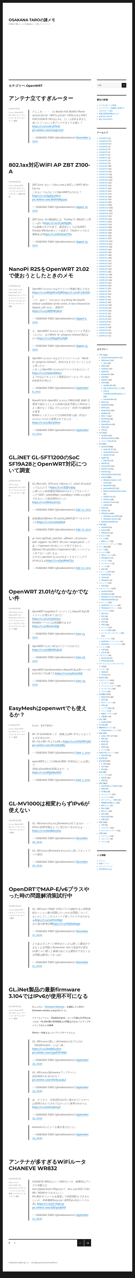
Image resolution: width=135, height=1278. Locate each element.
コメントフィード (106, 866)
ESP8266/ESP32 (108, 438)
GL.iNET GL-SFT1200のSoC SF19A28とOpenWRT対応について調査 (48, 464)
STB (100, 524)
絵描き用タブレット (106, 753)
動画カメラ (105, 541)
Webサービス (106, 555)
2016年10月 (103, 322)
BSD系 (104, 463)
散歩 (103, 808)
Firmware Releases (54, 1006)
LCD (103, 766)
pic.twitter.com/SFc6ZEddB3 (48, 745)
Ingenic (104, 380)
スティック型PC (105, 572)
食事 (103, 819)
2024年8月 (103, 146)
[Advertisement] (68, 60)
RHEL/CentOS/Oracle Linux (114, 491)
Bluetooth (105, 697)
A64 (105, 363)
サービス (102, 552)
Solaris (104, 511)
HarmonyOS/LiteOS (109, 474)
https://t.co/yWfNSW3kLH (47, 311)
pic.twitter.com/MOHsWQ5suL (49, 199)
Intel (103, 383)
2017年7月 (103, 313)
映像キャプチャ (107, 714)
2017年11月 (103, 305)
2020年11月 (103, 210)
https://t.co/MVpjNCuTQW (47, 292)
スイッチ (104, 627)
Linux (11, 112)
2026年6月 (103, 138)
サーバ (101, 549)
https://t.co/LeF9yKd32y (46, 618)
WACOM (104, 755)
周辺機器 (102, 694)
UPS (103, 705)
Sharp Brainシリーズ (109, 730)
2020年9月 (103, 216)
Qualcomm (14, 1188)
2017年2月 (103, 319)
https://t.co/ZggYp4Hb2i (46, 195)
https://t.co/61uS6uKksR (51, 522)
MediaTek (105, 405)
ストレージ (103, 583)
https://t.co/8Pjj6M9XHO (46, 772)
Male (103, 672)
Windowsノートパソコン (111, 644)
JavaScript (105, 658)
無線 (100, 733)
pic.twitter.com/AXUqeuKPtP (49, 1207)
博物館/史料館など (108, 803)
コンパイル (105, 797)
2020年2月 (103, 235)
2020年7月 (103, 222)
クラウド (104, 561)
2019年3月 (103, 266)
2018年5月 (103, 294)
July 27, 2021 (83, 509)
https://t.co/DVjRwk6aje (66, 923)
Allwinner (105, 360)
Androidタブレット (109, 605)
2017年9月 (103, 311)
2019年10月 (103, 247)
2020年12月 (104, 208)
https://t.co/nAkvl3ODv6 (46, 422)
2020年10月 (104, 213)
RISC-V (104, 416)
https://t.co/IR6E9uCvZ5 (46, 502)
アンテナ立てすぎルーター (41, 98)
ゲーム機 (102, 547)
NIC (102, 616)
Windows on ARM (110, 516)
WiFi (14, 115)
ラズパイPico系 (107, 441)
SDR (103, 744)
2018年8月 (103, 286)
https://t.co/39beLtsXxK (69, 673)
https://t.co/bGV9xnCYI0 (57, 234)
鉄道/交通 (105, 817)
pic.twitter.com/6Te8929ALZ (49, 1079)
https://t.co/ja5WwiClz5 (60, 560)
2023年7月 (103, 155)
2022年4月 (103, 163)
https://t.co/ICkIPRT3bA (77, 741)
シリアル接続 (106, 708)
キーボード (105, 683)
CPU (10, 290)
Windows (105, 513)
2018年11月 (103, 277)
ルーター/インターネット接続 (17, 303)
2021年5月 (103, 194)
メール (103, 566)
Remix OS (107, 455)
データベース (106, 563)
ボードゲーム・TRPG (109, 800)
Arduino (104, 435)
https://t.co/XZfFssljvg (62, 487)
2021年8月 (103, 185)
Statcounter (6, 1276)
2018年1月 (103, 302)
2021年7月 (103, 188)
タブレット (103, 602)
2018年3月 (103, 299)
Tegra (103, 427)
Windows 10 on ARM (110, 597)
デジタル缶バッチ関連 (107, 105)
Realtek (104, 413)
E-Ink (103, 764)
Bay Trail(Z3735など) (112, 388)
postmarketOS (109, 488)
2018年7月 (103, 288)
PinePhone (105, 594)
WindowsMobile (108, 522)
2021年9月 (103, 183)
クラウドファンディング (108, 544)
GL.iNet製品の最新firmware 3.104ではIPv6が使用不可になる (48, 992)
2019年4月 (103, 263)
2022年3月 (103, 166)
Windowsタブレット (109, 608)
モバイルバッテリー (109, 830)
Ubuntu (106, 499)
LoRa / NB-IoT (107, 736)
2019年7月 (103, 255)
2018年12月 (103, 274)
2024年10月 (104, 144)
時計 (100, 719)
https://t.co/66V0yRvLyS (46, 1107)
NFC (103, 739)
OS (10, 115)
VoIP (103, 619)
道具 (100, 772)
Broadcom (105, 374)
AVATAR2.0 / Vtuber (109, 786)
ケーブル (104, 775)
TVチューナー (106, 702)
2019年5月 (103, 261)
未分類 (101, 725)
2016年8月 (103, 325)
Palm (103, 508)
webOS (106, 505)
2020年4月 (103, 230)
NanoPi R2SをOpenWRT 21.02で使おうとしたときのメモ (49, 272)
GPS (103, 700)
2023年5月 (103, 158)
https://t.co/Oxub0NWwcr (47, 373)
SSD (103, 586)
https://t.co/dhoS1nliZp (45, 626)
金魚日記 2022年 (105, 116)
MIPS (103, 408)
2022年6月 (103, 160)
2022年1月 (103, 171)
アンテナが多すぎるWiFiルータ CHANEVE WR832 (47, 1165)
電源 (100, 822)
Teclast (104, 675)
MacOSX (106, 460)
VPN (19, 618)
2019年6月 (103, 258)
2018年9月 (103, 283)
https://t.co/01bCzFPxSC (46, 126)
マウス (103, 691)
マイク (103, 842)
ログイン (102, 861)
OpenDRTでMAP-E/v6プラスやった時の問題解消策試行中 (49, 892)
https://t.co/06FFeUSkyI (48, 920)
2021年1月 (103, 205)
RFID (103, 741)
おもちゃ (102, 536)
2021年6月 (103, 191)
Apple (103, 371)
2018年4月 (103, 297)
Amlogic (104, 369)
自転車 (101, 758)
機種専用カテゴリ (106, 728)
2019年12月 (103, 241)
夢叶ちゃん (105, 805)
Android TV (108, 449)
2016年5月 (103, 333)
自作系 (103, 652)
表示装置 (102, 761)
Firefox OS (105, 469)
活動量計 (104, 716)
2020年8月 (103, 219)
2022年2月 (103, 169)
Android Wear (109, 452)
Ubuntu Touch (109, 502)
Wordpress (105, 558)
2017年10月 (103, 308)
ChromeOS (105, 466)
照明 (103, 780)
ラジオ (103, 750)
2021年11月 (103, 177)
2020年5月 (103, 227)
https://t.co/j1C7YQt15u (50, 1203)
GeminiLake (108, 399)
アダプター (105, 828)
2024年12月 (104, 141)
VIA (102, 430)
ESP (102, 377)
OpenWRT (18, 112)
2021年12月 (103, 174)
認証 (103, 569)
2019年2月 (103, 269)
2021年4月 (103, 197)
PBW (103, 789)
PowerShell (106, 661)
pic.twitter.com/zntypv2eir (48, 130)
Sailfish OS (107, 497)
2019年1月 (103, 272)
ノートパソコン (105, 638)
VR (102, 769)
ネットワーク (14, 490)
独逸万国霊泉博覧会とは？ (109, 113)
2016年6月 (103, 330)
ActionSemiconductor (110, 357)
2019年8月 (103, 252)
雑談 (100, 783)
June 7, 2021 (83, 752)
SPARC (104, 421)
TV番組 (104, 791)
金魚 (103, 814)
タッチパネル (106, 689)
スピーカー (105, 839)
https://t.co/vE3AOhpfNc (57, 223)
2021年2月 (103, 202)
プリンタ (104, 711)
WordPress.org (105, 869)
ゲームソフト (106, 794)
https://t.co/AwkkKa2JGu (46, 830)
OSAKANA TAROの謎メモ (32, 20)
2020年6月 (103, 224)
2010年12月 (103, 336)
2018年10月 (103, 280)
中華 (103, 650)
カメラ (101, 538)
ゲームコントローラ (109, 686)
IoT (100, 433)
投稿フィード (104, 863)
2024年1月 (103, 152)
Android (104, 447)
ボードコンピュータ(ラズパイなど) (17, 623)
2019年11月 (103, 244)
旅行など (104, 811)
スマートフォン (105, 588)
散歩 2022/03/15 (105, 119)
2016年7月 (103, 327)
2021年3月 (103, 199)
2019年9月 (103, 249)
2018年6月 (103, 291)
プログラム (103, 655)
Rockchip (13, 295)
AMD (103, 366)
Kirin (103, 402)
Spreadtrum (106, 424)
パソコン (102, 647)
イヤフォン (105, 836)
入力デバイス (104, 680)
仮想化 (101, 677)
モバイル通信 (106, 630)
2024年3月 (103, 149)
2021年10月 (103, 180)
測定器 (103, 778)
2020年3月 (103, 233)
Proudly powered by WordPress (44, 1263)
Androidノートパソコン (110, 641)
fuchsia (104, 472)
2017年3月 (103, 316)
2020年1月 (103, 238)
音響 (100, 833)
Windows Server (110, 519)
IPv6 (15, 290)
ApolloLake (108, 385)
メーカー (102, 669)
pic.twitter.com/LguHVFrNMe (49, 1052)
